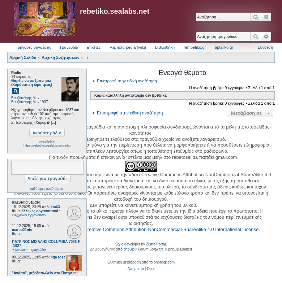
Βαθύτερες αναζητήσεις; (47, 189)
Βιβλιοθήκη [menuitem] (165, 47)
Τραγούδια (68, 47)
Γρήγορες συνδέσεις (33, 47)
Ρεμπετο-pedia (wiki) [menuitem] (128, 47)
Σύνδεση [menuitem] (265, 47)
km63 (55, 207)
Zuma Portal (156, 244)
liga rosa (58, 257)
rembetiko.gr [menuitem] (195, 47)
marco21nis (22, 230)
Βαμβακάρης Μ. (24, 98)
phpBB (128, 249)
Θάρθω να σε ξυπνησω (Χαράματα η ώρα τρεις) (31, 83)
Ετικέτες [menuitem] (93, 47)
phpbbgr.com (164, 262)
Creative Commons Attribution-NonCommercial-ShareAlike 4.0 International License (171, 229)
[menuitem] (136, 269)
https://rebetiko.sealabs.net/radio (47, 145)
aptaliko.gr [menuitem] (224, 47)
